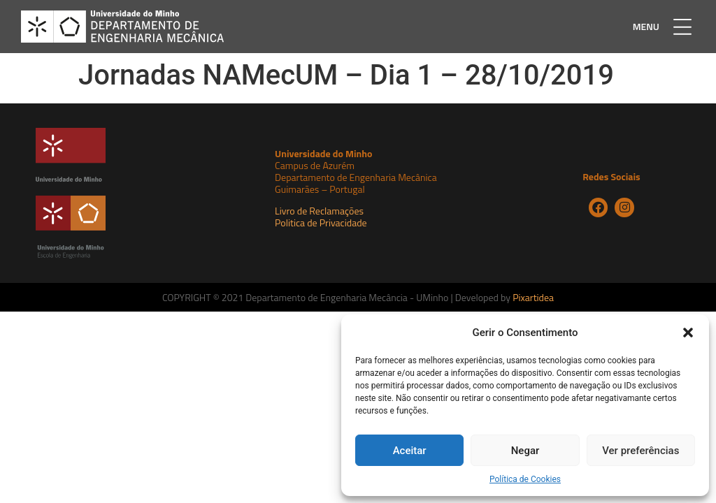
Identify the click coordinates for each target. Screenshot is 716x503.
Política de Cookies (525, 479)
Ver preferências (640, 450)
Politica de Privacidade (321, 222)
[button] (688, 333)
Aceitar (410, 450)
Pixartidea (533, 297)
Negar (525, 450)
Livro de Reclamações (319, 210)
